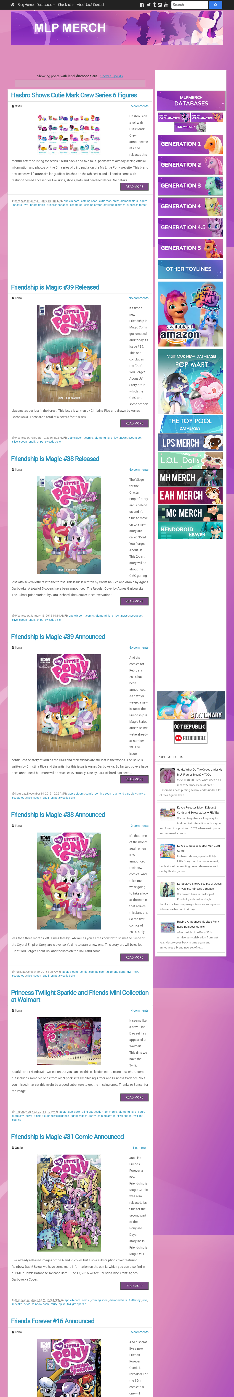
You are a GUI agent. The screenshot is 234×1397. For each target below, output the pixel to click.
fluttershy (18, 992)
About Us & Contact (90, 5)
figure (143, 188)
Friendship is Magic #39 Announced (58, 581)
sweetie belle (53, 410)
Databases (46, 5)
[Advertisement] (117, 57)
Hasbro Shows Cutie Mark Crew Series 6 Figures (74, 95)
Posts (164, 1353)
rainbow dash (79, 992)
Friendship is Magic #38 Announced (58, 735)
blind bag (88, 988)
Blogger (157, 1387)
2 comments (140, 745)
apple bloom (72, 188)
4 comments (140, 906)
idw (116, 406)
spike (62, 1149)
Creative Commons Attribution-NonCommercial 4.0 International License (133, 1379)
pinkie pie (40, 992)
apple (63, 988)
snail (32, 410)
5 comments (140, 106)
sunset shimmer (136, 192)
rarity (92, 992)
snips (40, 410)
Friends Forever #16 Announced (52, 1166)
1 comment (141, 1024)
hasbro (18, 192)
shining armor (93, 192)
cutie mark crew (109, 188)
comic (89, 406)
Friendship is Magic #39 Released (55, 274)
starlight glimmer (114, 192)
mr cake (17, 1149)
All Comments (169, 1361)
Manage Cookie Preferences (121, 1387)
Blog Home (25, 5)
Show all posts (111, 76)
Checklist (66, 5)
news (123, 406)
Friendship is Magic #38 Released (55, 428)
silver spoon (20, 410)
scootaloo (76, 192)
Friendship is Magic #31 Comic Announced (67, 1013)
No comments (139, 285)
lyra (26, 192)
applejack (74, 988)
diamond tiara (129, 188)
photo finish (38, 192)
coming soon (89, 188)
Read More (134, 174)
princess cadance (58, 192)
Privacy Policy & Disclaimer (87, 1387)
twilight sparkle (76, 1149)
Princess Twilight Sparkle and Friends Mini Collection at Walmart (79, 891)
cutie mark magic (106, 988)
